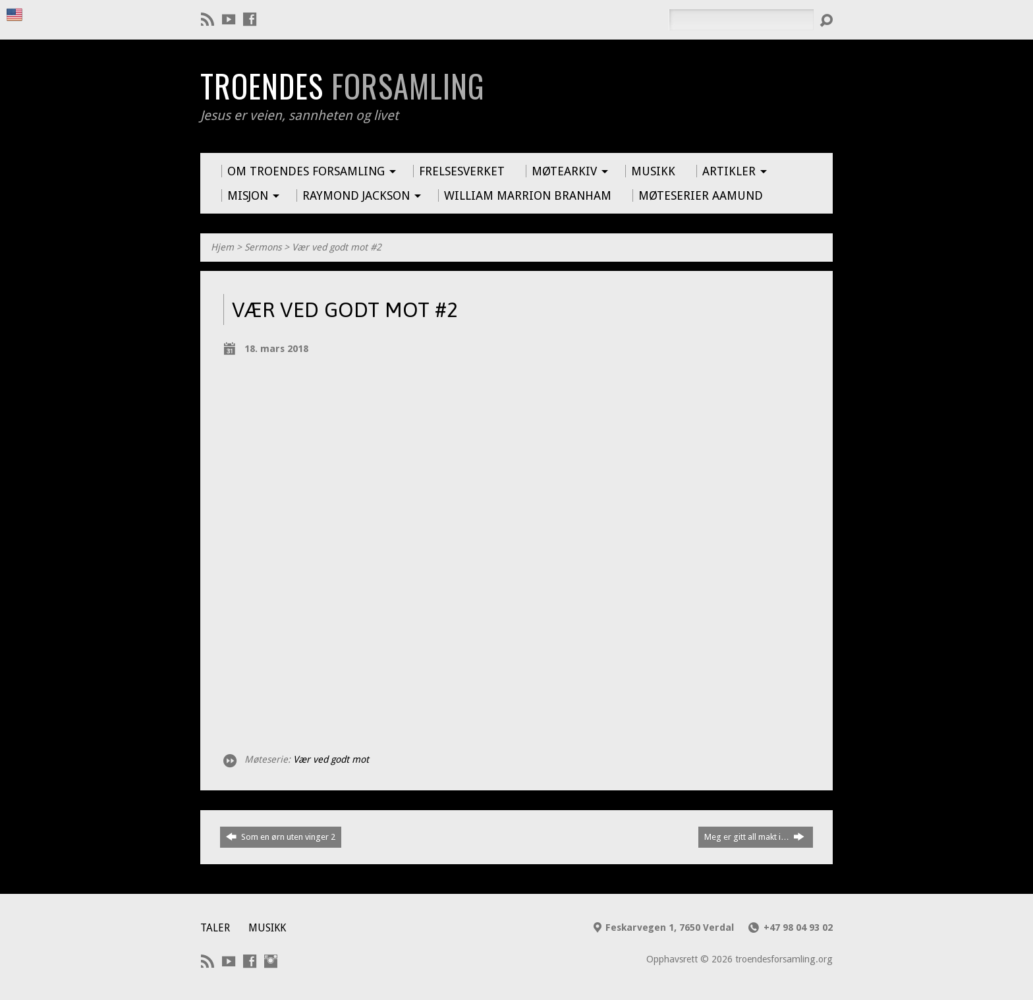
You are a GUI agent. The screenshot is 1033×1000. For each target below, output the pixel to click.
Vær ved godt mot (331, 759)
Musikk (267, 928)
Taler (215, 928)
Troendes (342, 86)
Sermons (262, 247)
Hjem (222, 247)
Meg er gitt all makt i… (754, 836)
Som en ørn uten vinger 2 (280, 836)
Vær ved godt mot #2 (336, 247)
